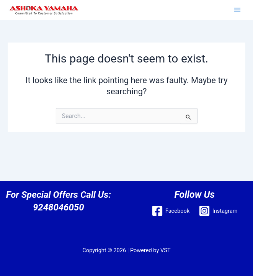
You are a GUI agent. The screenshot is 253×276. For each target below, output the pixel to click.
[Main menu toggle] (237, 10)
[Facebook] (170, 211)
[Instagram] (218, 211)
